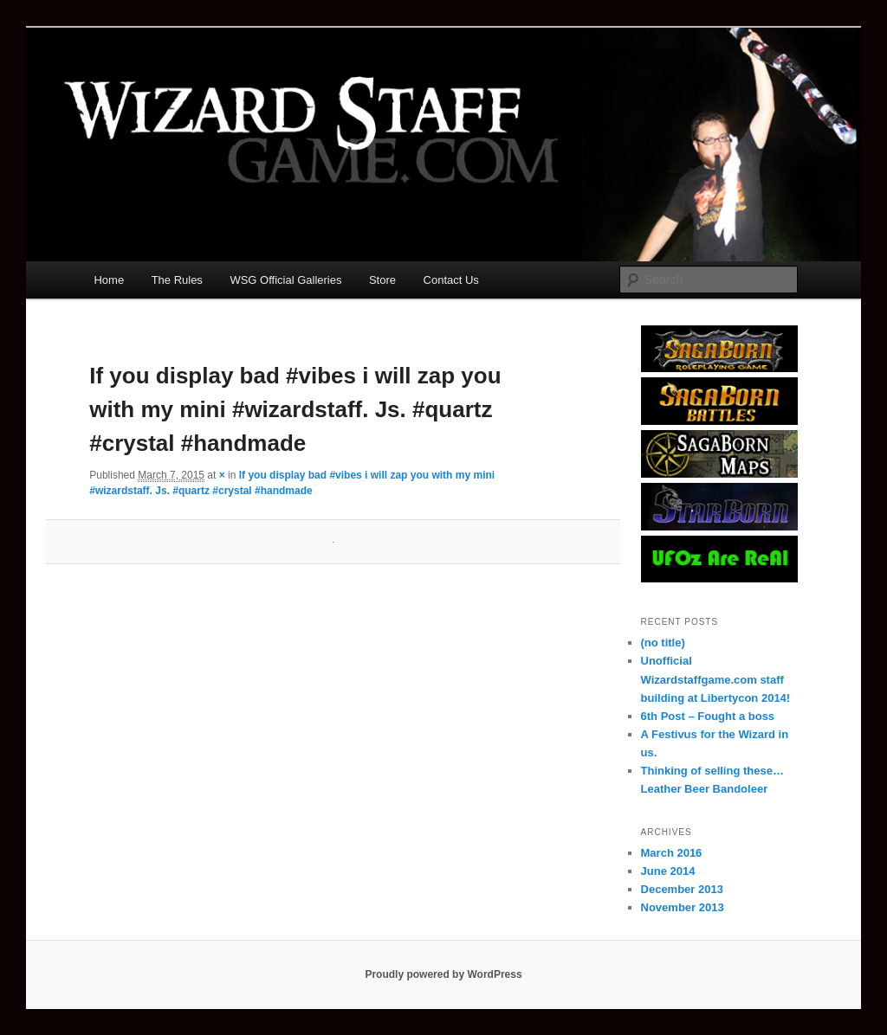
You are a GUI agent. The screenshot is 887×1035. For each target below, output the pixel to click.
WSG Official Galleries (285, 279)
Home (109, 279)
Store (382, 279)
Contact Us (451, 279)
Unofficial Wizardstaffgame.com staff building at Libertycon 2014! (716, 679)
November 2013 (682, 907)
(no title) (663, 642)
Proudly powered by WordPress (443, 974)
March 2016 (671, 852)
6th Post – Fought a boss (708, 716)
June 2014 (668, 871)
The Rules (177, 279)
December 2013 (682, 889)
